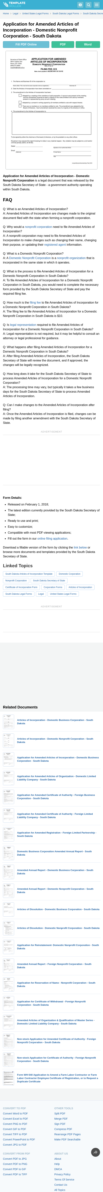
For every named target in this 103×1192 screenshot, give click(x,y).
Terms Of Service (64, 1179)
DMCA (58, 1169)
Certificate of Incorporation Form (21, 587)
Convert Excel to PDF (15, 1118)
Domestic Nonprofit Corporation (30, 258)
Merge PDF (61, 1118)
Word (88, 44)
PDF (63, 44)
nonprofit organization (71, 258)
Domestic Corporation (69, 574)
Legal (41, 594)
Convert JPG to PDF (15, 1144)
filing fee (35, 302)
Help (57, 1163)
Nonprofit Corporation (16, 580)
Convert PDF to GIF (14, 1169)
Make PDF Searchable (67, 1139)
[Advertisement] (51, 460)
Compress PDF (63, 1129)
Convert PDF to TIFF (15, 1174)
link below (80, 547)
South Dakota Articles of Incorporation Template (28, 574)
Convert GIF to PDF (14, 1129)
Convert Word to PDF (15, 1113)
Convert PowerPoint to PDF (19, 1139)
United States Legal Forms (63, 594)
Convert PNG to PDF (15, 1123)
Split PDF (59, 1113)
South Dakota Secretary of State (49, 580)
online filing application (52, 538)
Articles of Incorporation (80, 587)
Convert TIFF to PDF (15, 1134)
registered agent (55, 244)
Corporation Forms (53, 587)
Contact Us (60, 1184)
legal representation (23, 324)
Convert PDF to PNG (15, 1163)
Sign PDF (59, 1123)
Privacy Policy (62, 1174)
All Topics (59, 1189)
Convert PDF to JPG (15, 1158)
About (57, 1158)
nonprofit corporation (38, 226)
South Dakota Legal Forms (18, 594)
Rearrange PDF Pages (67, 1134)
